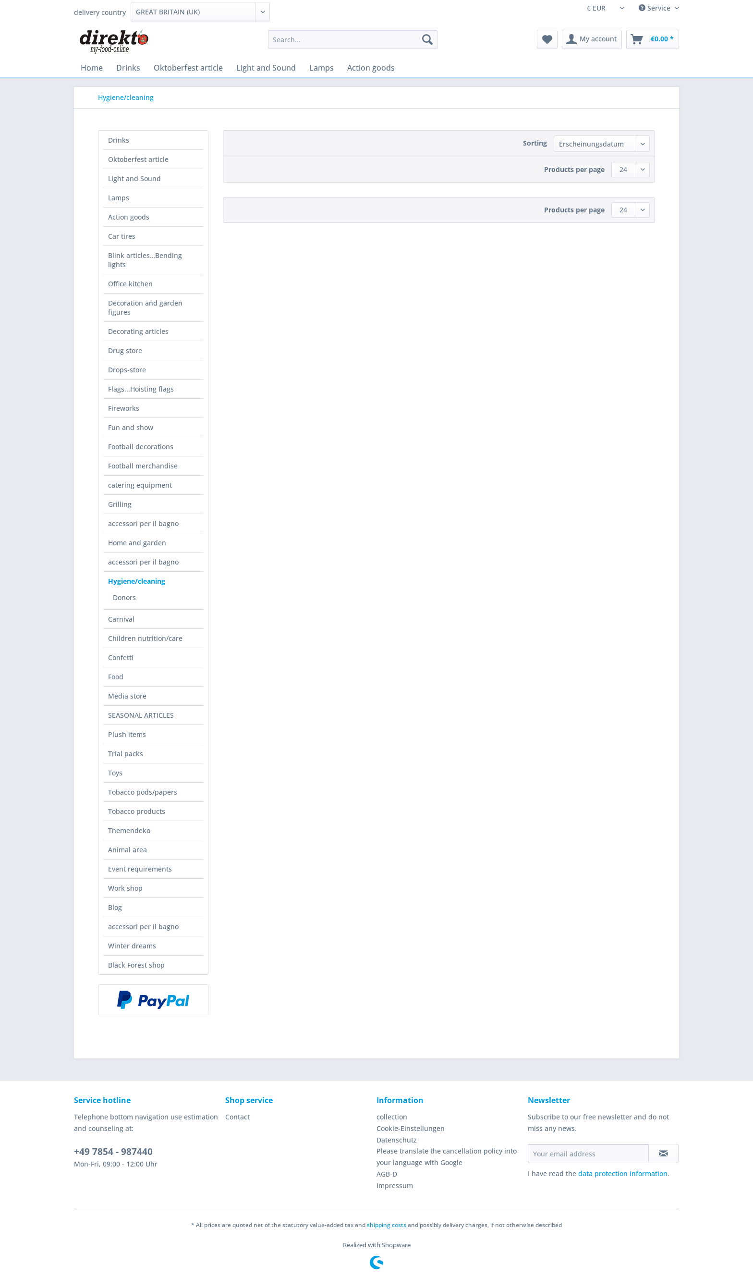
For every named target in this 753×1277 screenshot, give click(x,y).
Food (115, 676)
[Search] (427, 39)
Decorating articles (138, 331)
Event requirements (140, 868)
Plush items (127, 734)
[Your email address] (588, 1153)
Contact (237, 1116)
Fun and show (130, 427)
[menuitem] (352, 44)
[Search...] (352, 39)
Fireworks (123, 408)
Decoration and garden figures (145, 307)
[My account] (592, 39)
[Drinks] (128, 68)
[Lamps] (321, 68)
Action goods (128, 216)
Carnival (121, 619)
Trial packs (125, 753)
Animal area (127, 849)
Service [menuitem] (655, 7)
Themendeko (129, 830)
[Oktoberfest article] (188, 68)
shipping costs (386, 1225)
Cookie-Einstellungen (410, 1128)
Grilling (120, 504)
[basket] (652, 39)
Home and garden (137, 542)
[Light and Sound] (266, 68)
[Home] (91, 68)
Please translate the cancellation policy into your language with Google (446, 1156)
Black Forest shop (136, 965)
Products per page (574, 169)
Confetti (121, 657)
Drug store (125, 350)
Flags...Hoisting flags (141, 388)
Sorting (535, 142)
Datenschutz (396, 1139)
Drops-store (127, 369)
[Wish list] (547, 39)
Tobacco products (136, 811)
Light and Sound (134, 178)
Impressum (394, 1185)
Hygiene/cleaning (136, 581)
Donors (124, 597)
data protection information (623, 1173)
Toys (115, 772)
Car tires (121, 236)
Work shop (125, 888)
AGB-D (386, 1174)
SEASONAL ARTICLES (141, 715)
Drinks (118, 140)
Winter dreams (132, 945)
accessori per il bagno (143, 523)
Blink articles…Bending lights (145, 260)
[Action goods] (370, 68)
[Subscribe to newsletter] (663, 1153)
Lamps (118, 197)
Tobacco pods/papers (142, 792)
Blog (115, 907)
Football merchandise (143, 465)
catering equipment (140, 485)
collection (391, 1116)
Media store (127, 695)
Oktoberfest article (138, 159)
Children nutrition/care (145, 638)
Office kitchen (130, 283)
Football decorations (140, 446)
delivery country (100, 12)
